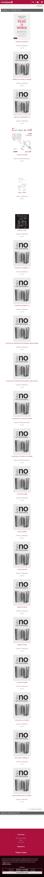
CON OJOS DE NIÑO (22, 494)
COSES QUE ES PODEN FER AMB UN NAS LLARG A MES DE (22, 381)
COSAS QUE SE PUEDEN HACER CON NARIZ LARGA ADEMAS (22, 343)
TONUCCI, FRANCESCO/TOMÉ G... (22, 158)
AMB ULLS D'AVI (22, 230)
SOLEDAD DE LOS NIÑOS (22, 720)
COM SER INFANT (22, 569)
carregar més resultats (36, 809)
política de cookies (6, 864)
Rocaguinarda (21, 838)
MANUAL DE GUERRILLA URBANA (22, 79)
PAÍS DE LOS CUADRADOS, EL (22, 117)
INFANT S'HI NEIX (22, 607)
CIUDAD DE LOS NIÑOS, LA (22, 268)
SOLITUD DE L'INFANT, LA (22, 758)
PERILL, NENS (22, 192)
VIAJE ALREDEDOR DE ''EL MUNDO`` (22, 796)
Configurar (22, 867)
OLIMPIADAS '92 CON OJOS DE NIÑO (22, 419)
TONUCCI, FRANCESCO (22, 45)
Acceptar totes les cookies (22, 872)
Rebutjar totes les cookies (22, 869)
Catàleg (21, 842)
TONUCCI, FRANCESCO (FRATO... (22, 422)
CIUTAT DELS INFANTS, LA (22, 306)
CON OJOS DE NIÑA (22, 155)
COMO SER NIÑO (22, 532)
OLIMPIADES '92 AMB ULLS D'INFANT (22, 456)
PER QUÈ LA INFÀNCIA (22, 42)
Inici (21, 840)
